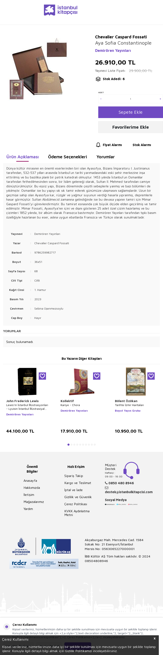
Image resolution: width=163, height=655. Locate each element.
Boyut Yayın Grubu (128, 412)
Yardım (28, 510)
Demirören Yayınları (113, 50)
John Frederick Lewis (22, 402)
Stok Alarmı (138, 146)
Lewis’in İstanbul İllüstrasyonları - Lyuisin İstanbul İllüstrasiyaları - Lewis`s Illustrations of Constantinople (27, 408)
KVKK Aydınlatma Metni (77, 514)
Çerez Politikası (75, 505)
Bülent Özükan (126, 402)
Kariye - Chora (70, 406)
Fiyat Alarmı (108, 146)
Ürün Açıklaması (22, 158)
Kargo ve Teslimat (77, 484)
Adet (101, 92)
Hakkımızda (32, 489)
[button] (68, 446)
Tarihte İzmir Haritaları (129, 406)
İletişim (29, 496)
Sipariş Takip (73, 477)
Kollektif (67, 402)
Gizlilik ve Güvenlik (78, 498)
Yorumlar (105, 158)
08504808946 (96, 562)
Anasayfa (30, 482)
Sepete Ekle (130, 112)
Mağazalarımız (34, 503)
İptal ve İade (73, 491)
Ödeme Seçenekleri (67, 158)
